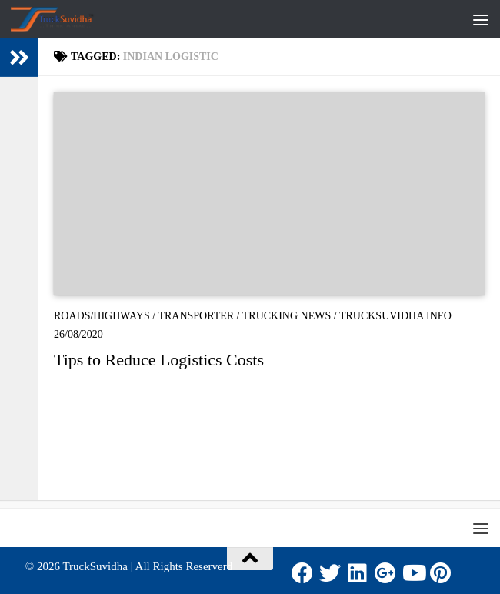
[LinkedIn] (357, 573)
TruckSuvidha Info (395, 316)
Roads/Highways (102, 316)
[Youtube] (413, 573)
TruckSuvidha (94, 566)
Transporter (196, 316)
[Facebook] (302, 573)
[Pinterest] (441, 573)
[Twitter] (330, 573)
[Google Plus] (385, 573)
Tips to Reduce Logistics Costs (159, 359)
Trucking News (287, 316)
